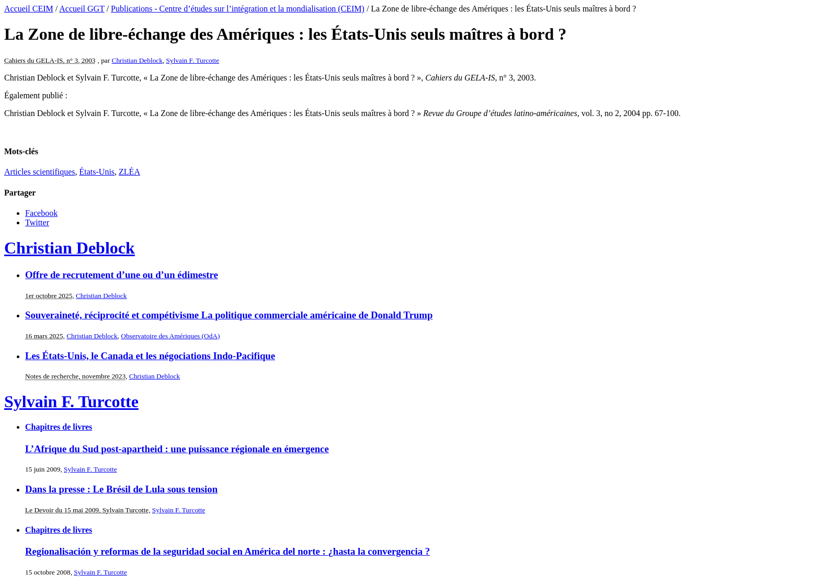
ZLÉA (129, 171)
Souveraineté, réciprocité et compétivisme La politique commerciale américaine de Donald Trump (228, 314)
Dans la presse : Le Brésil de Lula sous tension (121, 489)
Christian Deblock (137, 60)
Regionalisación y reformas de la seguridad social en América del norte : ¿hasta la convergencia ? (227, 551)
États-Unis (97, 171)
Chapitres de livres (58, 426)
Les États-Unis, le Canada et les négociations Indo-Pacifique (150, 355)
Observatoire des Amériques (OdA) (170, 336)
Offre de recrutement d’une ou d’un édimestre (121, 274)
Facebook (41, 213)
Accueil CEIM (28, 8)
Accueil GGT (81, 8)
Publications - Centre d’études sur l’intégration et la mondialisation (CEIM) (238, 8)
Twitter (37, 222)
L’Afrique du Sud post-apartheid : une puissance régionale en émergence (177, 448)
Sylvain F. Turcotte (193, 60)
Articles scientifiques (39, 171)
